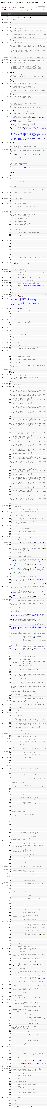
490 (10, 957)
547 (10, 1068)
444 (10, 878)
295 (10, 586)
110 (10, 231)
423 (10, 838)
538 (10, 1052)
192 (10, 369)
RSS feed (30, 10)
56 (2, 17)
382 (10, 763)
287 (10, 569)
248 (10, 494)
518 (10, 1013)
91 (10, 200)
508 (10, 992)
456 (10, 898)
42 (10, 100)
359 (10, 723)
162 (10, 319)
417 (10, 827)
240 (10, 475)
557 (10, 1084)
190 (10, 365)
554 (10, 1080)
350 (10, 707)
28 (10, 72)
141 (10, 280)
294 (10, 583)
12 (10, 34)
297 (10, 591)
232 (10, 456)
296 (10, 589)
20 (10, 52)
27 (10, 64)
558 (10, 1086)
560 (10, 1089)
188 (10, 362)
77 (10, 177)
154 (10, 306)
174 (10, 339)
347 (10, 702)
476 (10, 933)
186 (10, 358)
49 (10, 113)
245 (10, 486)
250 (10, 498)
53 (10, 121)
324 (10, 656)
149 (10, 294)
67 (10, 160)
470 (10, 922)
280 (10, 552)
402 (10, 799)
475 (10, 930)
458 (10, 902)
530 (10, 1037)
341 (10, 690)
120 (10, 246)
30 (10, 76)
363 (10, 732)
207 (10, 397)
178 (10, 345)
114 (10, 237)
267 (10, 530)
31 (10, 79)
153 (10, 303)
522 (10, 1020)
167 (10, 327)
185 (10, 356)
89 (10, 197)
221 (10, 430)
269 (10, 533)
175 (10, 341)
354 (10, 713)
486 (10, 949)
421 (10, 833)
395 (10, 788)
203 (10, 387)
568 (10, 1102)
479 (10, 938)
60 (10, 146)
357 (10, 719)
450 (10, 888)
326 (10, 659)
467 (10, 918)
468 (10, 919)
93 (10, 203)
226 (10, 441)
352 (10, 710)
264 (10, 525)
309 (10, 619)
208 (10, 399)
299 (10, 596)
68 (10, 162)
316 (10, 637)
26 (10, 62)
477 (10, 934)
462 (10, 908)
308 (10, 617)
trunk (6, 7)
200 (10, 383)
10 (10, 30)
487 (10, 951)
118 (10, 243)
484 (10, 946)
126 (10, 256)
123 (10, 251)
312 (10, 626)
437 (10, 865)
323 (10, 655)
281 (10, 554)
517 (10, 1010)
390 (10, 777)
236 (10, 466)
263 (10, 523)
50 (10, 115)
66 (10, 159)
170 (10, 332)
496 (10, 968)
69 (10, 164)
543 (10, 1060)
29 (10, 74)
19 (10, 45)
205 (10, 393)
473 (10, 927)
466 (10, 915)
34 (10, 85)
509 (10, 994)
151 (10, 298)
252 (10, 503)
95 (10, 206)
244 (10, 485)
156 (10, 310)
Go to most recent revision (19, 9)
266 (10, 528)
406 (10, 806)
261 (10, 518)
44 (10, 103)
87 (10, 193)
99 (10, 212)
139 (10, 277)
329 (10, 665)
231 (10, 454)
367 (10, 738)
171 (10, 334)
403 (10, 800)
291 (10, 578)
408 (10, 810)
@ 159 (17, 7)
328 (10, 663)
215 (10, 416)
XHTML (32, 1106)
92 (10, 201)
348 (10, 704)
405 (10, 803)
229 (10, 449)
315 (10, 636)
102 (10, 218)
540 (10, 1056)
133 (10, 268)
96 (10, 208)
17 (10, 42)
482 (10, 943)
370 (10, 743)
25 (10, 60)
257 (10, 511)
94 (10, 204)
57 (10, 140)
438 (10, 866)
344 (10, 697)
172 (10, 336)
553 (10, 1078)
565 (10, 1097)
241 (10, 477)
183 (10, 353)
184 (10, 355)
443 (10, 876)
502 (10, 978)
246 (10, 489)
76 (10, 175)
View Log (24, 10)
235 (10, 464)
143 (10, 283)
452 (10, 892)
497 (10, 970)
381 (10, 762)
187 (10, 359)
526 (10, 1030)
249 (10, 495)
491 (10, 958)
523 (10, 1022)
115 (2, 189)
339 (10, 685)
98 (10, 211)
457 (10, 900)
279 (10, 550)
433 (10, 857)
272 (10, 537)
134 (10, 269)
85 (10, 189)
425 (10, 842)
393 (10, 784)
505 (10, 984)
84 (10, 188)
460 (10, 905)
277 (10, 545)
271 (10, 536)
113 (10, 235)
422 (10, 836)
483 (10, 945)
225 (10, 440)
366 (10, 736)
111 (10, 232)
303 (10, 605)
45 (10, 106)
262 (10, 521)
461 (10, 906)
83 (10, 186)
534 (10, 1044)
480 (10, 940)
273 (10, 539)
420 (10, 832)
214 (10, 414)
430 (10, 853)
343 (10, 695)
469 (10, 921)
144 (10, 285)
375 (10, 752)
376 (10, 754)
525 (10, 1025)
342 (10, 693)
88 (10, 195)
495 (10, 967)
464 (10, 912)
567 (10, 1100)
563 (10, 1094)
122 (10, 249)
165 (10, 324)
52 (10, 119)
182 (10, 351)
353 (10, 712)
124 (10, 253)
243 (10, 482)
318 (10, 643)
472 (10, 925)
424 (10, 840)
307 (10, 614)
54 (10, 123)
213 (10, 411)
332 (10, 671)
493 (10, 961)
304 (10, 607)
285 (10, 564)
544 (10, 1063)
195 (10, 374)
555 (10, 1081)
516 (10, 1008)
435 (10, 860)
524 (10, 1023)
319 (10, 646)
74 (10, 172)
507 (10, 991)
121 (10, 248)
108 (10, 227)
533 (10, 1043)
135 (10, 271)
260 (10, 517)
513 (10, 1002)
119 (10, 245)
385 (10, 768)
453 (10, 894)
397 (10, 791)
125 (10, 254)
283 (10, 558)
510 (10, 996)
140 (10, 279)
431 (10, 854)
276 (10, 544)
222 (10, 432)
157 (10, 311)
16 (10, 40)
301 (10, 600)
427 (10, 845)
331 (10, 669)
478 (10, 937)
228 (10, 447)
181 (10, 350)
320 (10, 648)
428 (10, 847)
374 (10, 751)
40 (10, 96)
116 (10, 240)
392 (10, 781)
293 (10, 582)
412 (10, 818)
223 (10, 435)
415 (10, 824)
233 (10, 458)
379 (10, 759)
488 (10, 953)
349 (10, 706)
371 (10, 744)
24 (10, 59)
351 (10, 709)
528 (10, 1033)
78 (10, 178)
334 (10, 674)
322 (10, 653)
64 (10, 154)
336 (10, 678)
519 (10, 1014)
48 (10, 111)
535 (10, 1046)
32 (10, 81)
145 (10, 287)
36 (10, 89)
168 (10, 329)
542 (10, 1059)
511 (10, 999)
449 (10, 886)
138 (10, 276)
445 (10, 880)
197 (10, 377)
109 (10, 229)
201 (10, 384)
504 (10, 983)
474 (10, 929)
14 (10, 37)
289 (10, 575)
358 (10, 722)
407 (10, 808)
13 (10, 36)
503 (10, 981)
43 (10, 102)
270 (10, 534)
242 (10, 479)
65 (10, 157)
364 (10, 733)
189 (10, 363)
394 (10, 785)
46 (10, 107)
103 (10, 220)
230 (10, 452)
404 (10, 802)
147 (10, 291)
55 (10, 125)
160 (10, 316)
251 (10, 501)
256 (10, 509)
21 (10, 54)
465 (10, 913)
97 (10, 209)
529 (10, 1034)
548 (10, 1070)
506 (10, 988)
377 (10, 756)
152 (10, 300)
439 (10, 869)
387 (10, 771)
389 (10, 774)
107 (10, 226)
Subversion (25, 1106)
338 (10, 682)
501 (10, 977)
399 (10, 794)
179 (10, 347)
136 (10, 272)
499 (10, 974)
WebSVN (16, 1106)
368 (10, 739)
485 (10, 948)
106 (10, 224)
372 (10, 746)
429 (10, 850)
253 (10, 505)
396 (10, 789)
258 (10, 514)
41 (10, 97)
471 (10, 924)
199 (10, 381)
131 (10, 263)
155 (10, 308)
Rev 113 (4, 9)
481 (10, 942)
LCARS (27, 3)
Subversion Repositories (12, 3)
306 (10, 612)
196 (10, 375)
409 (10, 813)
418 (10, 829)
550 (10, 1073)
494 (10, 964)
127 (10, 257)
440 (10, 871)
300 (10, 599)
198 (10, 380)
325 (10, 658)
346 (10, 700)
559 (10, 1088)
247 (10, 491)
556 (10, 1083)
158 (10, 313)
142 (10, 282)
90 (10, 198)
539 (10, 1053)
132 (10, 266)
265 (10, 527)
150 (10, 296)
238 (10, 470)
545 (10, 1065)
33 (10, 83)
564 (10, 1095)
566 (10, 1098)
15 (10, 39)
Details (28, 9)
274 (10, 541)
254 (10, 506)
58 (10, 142)
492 (10, 960)
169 (10, 330)
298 (10, 594)
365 (10, 735)
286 (10, 567)
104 (10, 221)
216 (10, 418)
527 (10, 1031)
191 (10, 368)
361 (10, 728)
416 (10, 826)
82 (10, 185)
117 (10, 242)
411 (10, 817)
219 (10, 425)
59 (10, 144)
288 (10, 573)
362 (10, 730)
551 (10, 1075)
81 (10, 183)
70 (10, 166)
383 (10, 765)
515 (10, 1006)
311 (10, 624)
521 (10, 1018)
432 (10, 856)
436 (10, 863)
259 (10, 515)
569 (10, 1103)
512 (10, 1000)
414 (10, 823)
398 (10, 792)
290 (10, 576)
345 (10, 698)
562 (10, 1092)
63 (10, 153)
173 (10, 337)
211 (10, 406)
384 (10, 766)
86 (10, 192)
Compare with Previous (37, 9)
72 (2, 21)
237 (10, 468)
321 (10, 651)
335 (10, 676)
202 (10, 386)
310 (10, 622)
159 (10, 314)
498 (10, 971)
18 (10, 44)
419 (10, 830)
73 (10, 171)
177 (10, 344)
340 (10, 688)
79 (2, 16)
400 (10, 796)
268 (10, 531)
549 (10, 1072)
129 (10, 260)
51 (10, 116)
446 (10, 882)
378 (10, 757)
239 (10, 473)
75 (10, 174)
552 (10, 1077)
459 (10, 903)
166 (10, 325)
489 (10, 954)
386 (10, 770)
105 (2, 40)
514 (10, 1005)
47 (10, 110)
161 (10, 318)
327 (10, 661)
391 (10, 778)
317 (10, 640)
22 (10, 56)
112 (10, 234)
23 (10, 57)
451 (10, 890)
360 (10, 726)
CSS (35, 1106)
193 (10, 371)
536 (10, 1047)
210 (10, 404)
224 (10, 437)
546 (10, 1066)
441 (10, 873)
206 (10, 394)
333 (10, 672)
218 (10, 423)
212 (10, 409)
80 (10, 181)
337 (10, 680)
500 (10, 975)
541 (10, 1057)
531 (10, 1039)
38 (10, 93)
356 (10, 717)
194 (10, 372)
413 (10, 821)
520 (10, 1017)
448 (10, 885)
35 (10, 86)
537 (10, 1050)
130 (10, 262)
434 (10, 859)
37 (10, 90)
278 (10, 548)
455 (10, 897)
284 (10, 561)
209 (10, 402)
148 (10, 292)
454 (10, 895)
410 (10, 814)
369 (10, 741)
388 (10, 773)
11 (10, 33)
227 (10, 444)
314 (10, 632)
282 (10, 556)
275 (10, 542)
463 (10, 909)
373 (10, 748)
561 (10, 1091)
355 (10, 715)
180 (10, 348)
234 (10, 461)
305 (10, 609)
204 (10, 390)
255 (10, 508)
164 (10, 322)
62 (10, 150)
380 (10, 760)
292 (10, 579)
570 (10, 1105)
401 (10, 797)
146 (10, 289)
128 (10, 259)
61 (10, 149)
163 (10, 321)
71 (10, 167)
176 (10, 342)
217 (10, 420)
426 (10, 843)
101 (10, 216)
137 (10, 274)
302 (10, 603)
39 (2, 19)
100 (10, 214)
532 (10, 1040)
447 (10, 883)
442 (10, 874)
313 (10, 630)
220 (10, 428)
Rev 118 (9, 9)
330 (10, 667)
